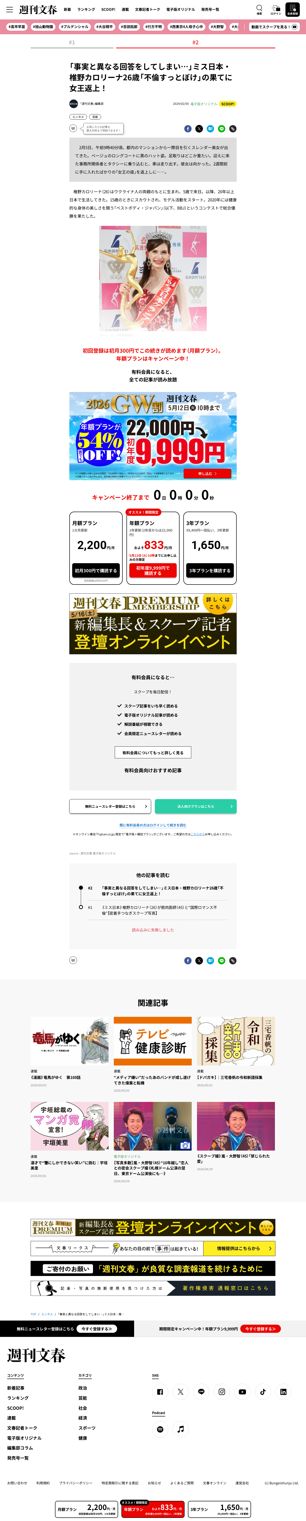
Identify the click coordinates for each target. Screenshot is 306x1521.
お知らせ (154, 1483)
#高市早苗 (17, 26)
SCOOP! (108, 9)
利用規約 (43, 1483)
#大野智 (217, 26)
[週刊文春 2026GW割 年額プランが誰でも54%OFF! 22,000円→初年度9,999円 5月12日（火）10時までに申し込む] (153, 436)
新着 (67, 9)
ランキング (86, 9)
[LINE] (201, 1392)
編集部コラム (20, 1448)
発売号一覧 (210, 9)
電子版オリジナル (180, 9)
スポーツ (87, 1428)
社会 (82, 1408)
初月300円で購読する (96, 570)
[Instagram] (222, 1392)
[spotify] (160, 1429)
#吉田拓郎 (129, 26)
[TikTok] (263, 1392)
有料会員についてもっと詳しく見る (153, 752)
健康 (82, 1438)
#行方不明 (153, 26)
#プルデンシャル (74, 26)
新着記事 (15, 1388)
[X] (181, 1392)
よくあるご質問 (182, 1483)
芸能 (95, 117)
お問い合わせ (17, 1483)
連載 (125, 9)
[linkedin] (283, 1392)
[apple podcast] (181, 1429)
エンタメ (78, 117)
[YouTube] (242, 1392)
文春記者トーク (147, 9)
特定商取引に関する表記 (120, 1483)
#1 (72, 42)
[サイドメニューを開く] (9, 9)
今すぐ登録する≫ (97, 1329)
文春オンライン (214, 1483)
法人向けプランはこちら (195, 806)
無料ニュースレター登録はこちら (110, 806)
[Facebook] (160, 1392)
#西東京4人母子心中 (186, 26)
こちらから (198, 834)
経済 (82, 1418)
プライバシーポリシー (76, 1483)
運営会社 (242, 1483)
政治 (82, 1388)
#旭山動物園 (43, 26)
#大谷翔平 (104, 26)
